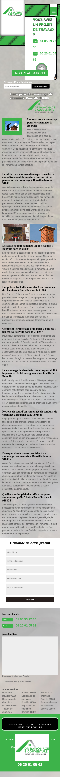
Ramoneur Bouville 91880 (9, 694)
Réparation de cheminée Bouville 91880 (29, 708)
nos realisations (30, 73)
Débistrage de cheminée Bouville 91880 (29, 699)
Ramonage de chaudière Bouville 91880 (9, 702)
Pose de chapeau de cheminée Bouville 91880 (49, 705)
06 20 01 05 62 (26, 625)
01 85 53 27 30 (26, 619)
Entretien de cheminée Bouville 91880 (48, 695)
